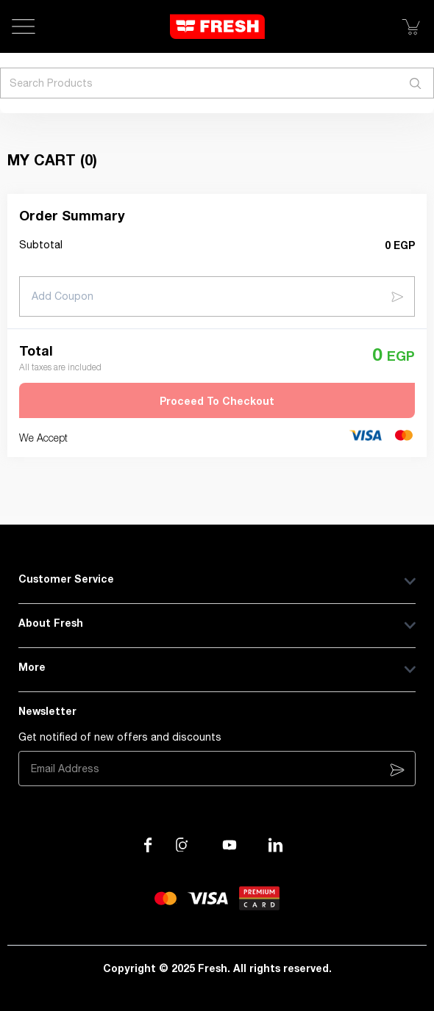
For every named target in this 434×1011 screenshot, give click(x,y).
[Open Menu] (23, 26)
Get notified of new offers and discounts (119, 737)
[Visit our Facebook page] (148, 845)
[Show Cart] (410, 26)
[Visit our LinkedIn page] (276, 845)
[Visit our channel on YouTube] (229, 845)
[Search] (415, 83)
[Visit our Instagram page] (183, 845)
